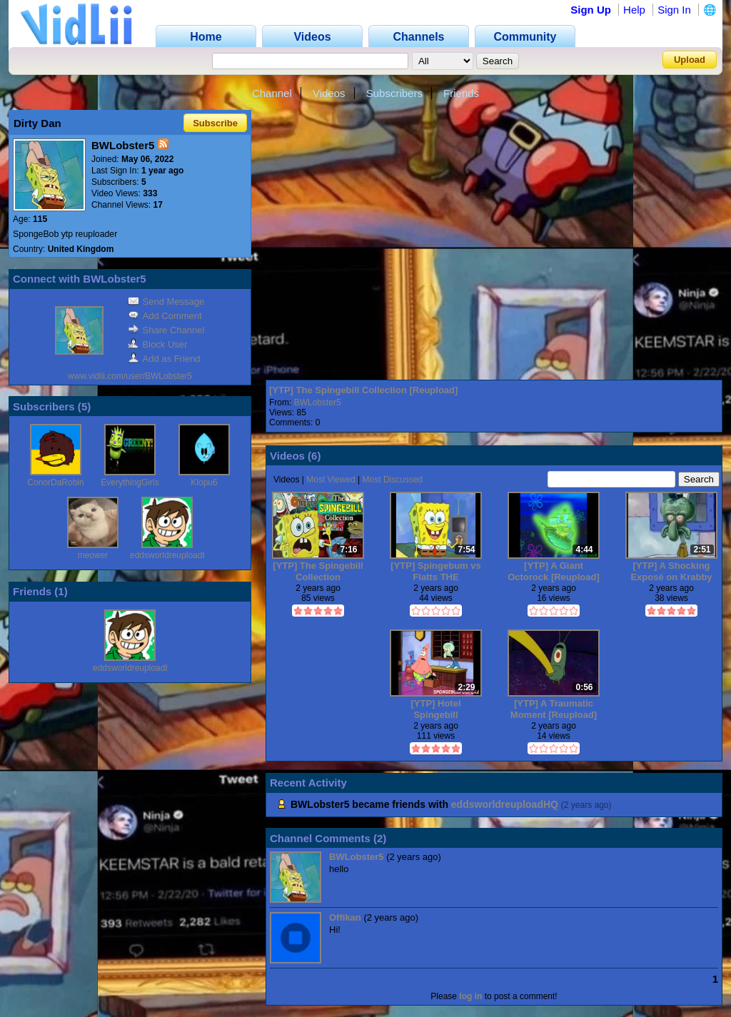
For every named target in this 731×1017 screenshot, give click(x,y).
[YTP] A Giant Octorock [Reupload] (554, 571)
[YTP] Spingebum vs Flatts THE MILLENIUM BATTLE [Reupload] (435, 571)
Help (634, 10)
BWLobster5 (317, 403)
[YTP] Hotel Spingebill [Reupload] (435, 709)
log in (470, 996)
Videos (329, 93)
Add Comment (165, 315)
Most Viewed (330, 480)
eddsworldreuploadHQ (172, 555)
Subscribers (394, 93)
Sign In (674, 10)
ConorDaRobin (55, 482)
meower (93, 555)
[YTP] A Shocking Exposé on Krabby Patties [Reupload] (671, 571)
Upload (689, 59)
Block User (158, 344)
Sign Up (590, 10)
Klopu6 (204, 482)
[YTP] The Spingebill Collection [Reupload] (363, 390)
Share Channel (166, 330)
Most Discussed (393, 480)
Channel (272, 93)
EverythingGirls (129, 482)
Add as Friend (164, 358)
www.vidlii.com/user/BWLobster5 (130, 376)
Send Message (166, 301)
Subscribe (215, 123)
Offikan (345, 917)
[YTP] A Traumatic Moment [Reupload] (553, 709)
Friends (461, 93)
